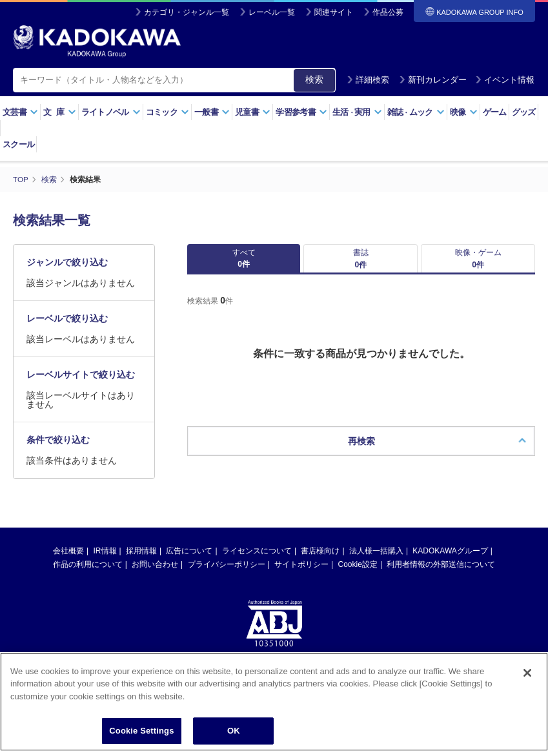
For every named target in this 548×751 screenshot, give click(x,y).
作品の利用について (88, 573)
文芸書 (20, 112)
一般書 (212, 112)
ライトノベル (111, 112)
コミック (167, 112)
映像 (464, 112)
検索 (314, 79)
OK (233, 731)
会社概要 (68, 559)
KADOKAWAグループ (449, 559)
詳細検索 (368, 80)
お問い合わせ (155, 573)
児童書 (252, 112)
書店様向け (320, 559)
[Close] (527, 673)
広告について (189, 559)
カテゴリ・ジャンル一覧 (186, 12)
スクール (18, 144)
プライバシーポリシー (226, 573)
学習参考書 (301, 112)
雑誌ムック (416, 112)
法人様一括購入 (376, 559)
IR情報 (105, 559)
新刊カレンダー (433, 80)
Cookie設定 (358, 573)
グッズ (524, 112)
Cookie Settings (141, 731)
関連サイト (333, 12)
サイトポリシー (301, 573)
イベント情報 (504, 80)
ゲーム (495, 112)
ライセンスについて (257, 559)
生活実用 (357, 112)
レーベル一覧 (272, 12)
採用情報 (141, 559)
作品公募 (387, 12)
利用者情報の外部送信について (441, 573)
